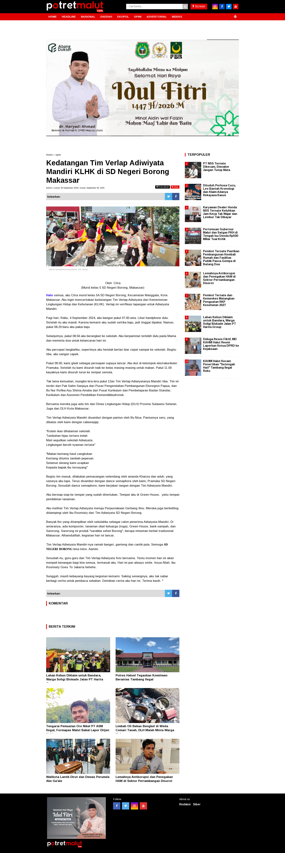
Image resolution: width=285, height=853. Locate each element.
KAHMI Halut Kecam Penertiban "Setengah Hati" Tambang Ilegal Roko (219, 366)
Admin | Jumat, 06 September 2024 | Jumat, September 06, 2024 (75, 188)
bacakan (162, 186)
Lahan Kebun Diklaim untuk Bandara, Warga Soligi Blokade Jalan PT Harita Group (74, 679)
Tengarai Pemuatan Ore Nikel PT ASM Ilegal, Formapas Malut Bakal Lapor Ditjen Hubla (77, 730)
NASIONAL (88, 16)
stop (175, 186)
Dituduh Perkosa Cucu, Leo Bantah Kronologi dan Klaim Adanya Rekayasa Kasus (219, 190)
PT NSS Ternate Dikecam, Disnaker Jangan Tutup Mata (216, 167)
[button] (235, 15)
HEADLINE (69, 16)
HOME (52, 16)
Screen (198, 6)
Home (49, 154)
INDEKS (177, 16)
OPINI (137, 16)
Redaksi (184, 804)
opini (58, 154)
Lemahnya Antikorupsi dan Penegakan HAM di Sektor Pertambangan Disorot (219, 278)
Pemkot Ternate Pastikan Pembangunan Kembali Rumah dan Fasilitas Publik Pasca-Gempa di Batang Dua (221, 258)
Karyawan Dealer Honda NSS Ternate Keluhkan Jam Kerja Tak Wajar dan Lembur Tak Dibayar (220, 212)
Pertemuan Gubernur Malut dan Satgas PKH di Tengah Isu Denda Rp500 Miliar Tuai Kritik (220, 234)
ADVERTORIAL (156, 16)
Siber (197, 804)
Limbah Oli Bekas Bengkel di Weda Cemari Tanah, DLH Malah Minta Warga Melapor (145, 730)
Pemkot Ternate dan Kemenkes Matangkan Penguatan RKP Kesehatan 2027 (218, 300)
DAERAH (106, 16)
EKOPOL (123, 16)
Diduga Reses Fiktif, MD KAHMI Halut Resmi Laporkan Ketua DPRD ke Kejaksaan (221, 344)
